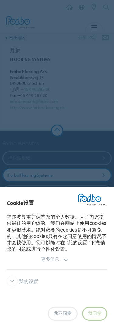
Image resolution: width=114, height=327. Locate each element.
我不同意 (63, 313)
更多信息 (54, 259)
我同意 (95, 313)
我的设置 (22, 281)
